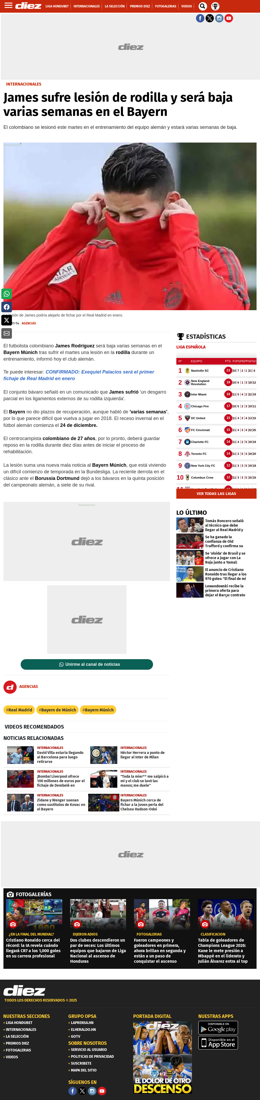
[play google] (227, 1028)
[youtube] (102, 1091)
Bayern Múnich (99, 709)
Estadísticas (206, 336)
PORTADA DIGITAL (152, 1016)
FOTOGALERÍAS (33, 894)
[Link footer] (24, 990)
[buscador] (203, 6)
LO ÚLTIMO (191, 512)
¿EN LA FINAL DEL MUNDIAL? (31, 934)
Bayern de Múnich (58, 709)
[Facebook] (72, 1091)
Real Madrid (20, 709)
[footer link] (130, 1003)
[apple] (227, 1043)
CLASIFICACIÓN (213, 934)
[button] (6, 294)
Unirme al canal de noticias (92, 664)
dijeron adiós (85, 934)
